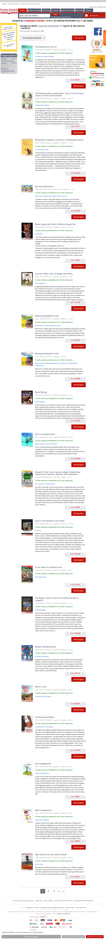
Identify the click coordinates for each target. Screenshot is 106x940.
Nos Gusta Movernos (44, 186)
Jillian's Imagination (43, 810)
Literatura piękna (8, 61)
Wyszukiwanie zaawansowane (61, 17)
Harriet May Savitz (42, 150)
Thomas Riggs (40, 610)
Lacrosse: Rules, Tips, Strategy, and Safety (54, 273)
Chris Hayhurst (40, 283)
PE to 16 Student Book (45, 434)
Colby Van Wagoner (42, 773)
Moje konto (79, 10)
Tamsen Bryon (49, 484)
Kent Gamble (49, 56)
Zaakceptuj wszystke (94, 937)
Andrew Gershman (42, 656)
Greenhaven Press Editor (44, 727)
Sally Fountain (40, 444)
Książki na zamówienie (35, 10)
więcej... (4, 63)
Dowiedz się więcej (31, 937)
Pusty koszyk (94, 15)
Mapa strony (69, 907)
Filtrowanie (79, 38)
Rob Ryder (39, 234)
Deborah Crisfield (67, 363)
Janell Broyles (40, 402)
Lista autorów (81, 907)
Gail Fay (38, 530)
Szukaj (22, 10)
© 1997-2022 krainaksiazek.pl (23, 901)
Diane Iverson (62, 196)
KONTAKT (38, 901)
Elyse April (39, 196)
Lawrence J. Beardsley (43, 696)
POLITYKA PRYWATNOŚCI (63, 901)
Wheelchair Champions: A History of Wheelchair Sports (59, 140)
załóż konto (102, 7)
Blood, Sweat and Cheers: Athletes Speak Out (55, 224)
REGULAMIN (48, 901)
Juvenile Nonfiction (49, 25)
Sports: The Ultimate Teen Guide (50, 521)
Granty (55, 10)
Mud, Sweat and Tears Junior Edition (51, 854)
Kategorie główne (9, 55)
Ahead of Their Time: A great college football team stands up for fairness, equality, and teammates (57, 473)
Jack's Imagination (43, 763)
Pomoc (88, 10)
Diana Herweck (40, 577)
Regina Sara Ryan (49, 196)
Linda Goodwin (51, 444)
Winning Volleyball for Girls (47, 316)
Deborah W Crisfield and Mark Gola (48, 325)
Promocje (46, 10)
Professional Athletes (44, 717)
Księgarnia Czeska (32, 907)
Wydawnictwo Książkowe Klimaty (52, 907)
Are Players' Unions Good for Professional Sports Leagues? (57, 599)
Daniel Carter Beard (42, 105)
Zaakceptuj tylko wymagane (73, 937)
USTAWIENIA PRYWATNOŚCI (83, 901)
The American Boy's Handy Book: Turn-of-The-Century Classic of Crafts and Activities (59, 94)
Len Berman (39, 56)
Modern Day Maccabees (45, 646)
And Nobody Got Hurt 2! (46, 47)
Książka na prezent (67, 10)
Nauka (4, 59)
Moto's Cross (41, 686)
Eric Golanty (39, 484)
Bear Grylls (39, 864)
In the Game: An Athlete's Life (48, 567)
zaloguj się (92, 7)
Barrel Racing (41, 392)
